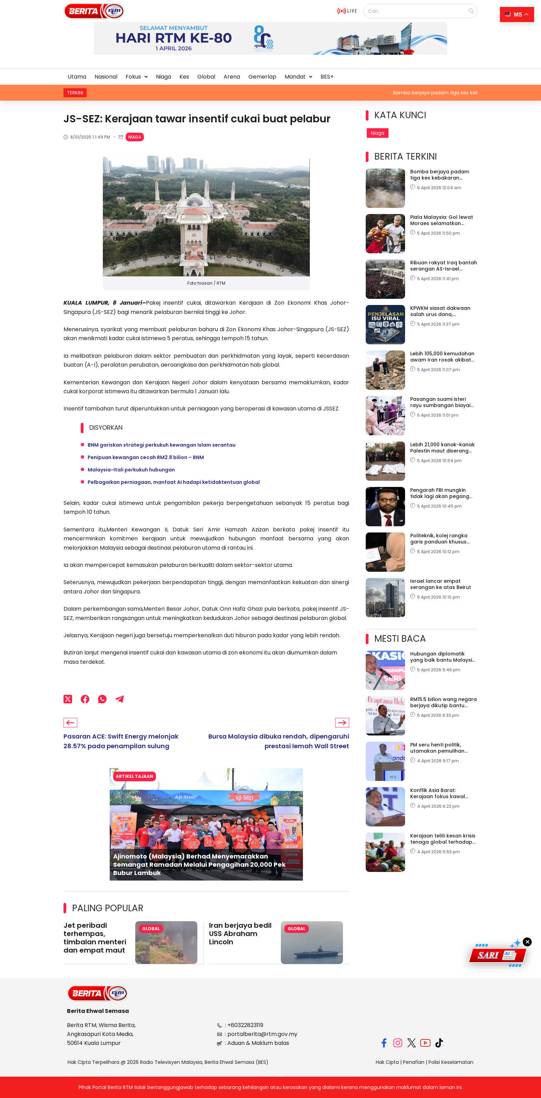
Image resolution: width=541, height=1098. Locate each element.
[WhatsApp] (102, 699)
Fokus (137, 77)
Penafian (413, 1061)
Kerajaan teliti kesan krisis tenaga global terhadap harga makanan (442, 839)
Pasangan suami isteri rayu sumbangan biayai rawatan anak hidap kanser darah (440, 402)
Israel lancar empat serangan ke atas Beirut (440, 584)
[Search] (471, 11)
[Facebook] (85, 699)
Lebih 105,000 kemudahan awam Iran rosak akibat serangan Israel (442, 356)
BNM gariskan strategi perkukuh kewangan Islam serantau (162, 444)
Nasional (106, 77)
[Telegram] (119, 699)
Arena (232, 77)
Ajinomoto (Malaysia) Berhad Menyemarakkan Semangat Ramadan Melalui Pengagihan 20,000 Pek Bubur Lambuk (199, 864)
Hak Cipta (387, 1061)
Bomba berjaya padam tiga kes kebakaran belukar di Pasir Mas (439, 175)
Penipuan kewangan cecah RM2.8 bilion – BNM (146, 457)
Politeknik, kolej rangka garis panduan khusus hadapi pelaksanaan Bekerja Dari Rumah (439, 538)
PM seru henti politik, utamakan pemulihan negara (437, 748)
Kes (184, 77)
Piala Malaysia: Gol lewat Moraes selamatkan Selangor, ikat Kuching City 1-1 (443, 220)
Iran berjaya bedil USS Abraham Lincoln (240, 934)
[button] (136, 77)
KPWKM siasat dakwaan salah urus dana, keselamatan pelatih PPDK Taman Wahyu (443, 311)
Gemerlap (262, 77)
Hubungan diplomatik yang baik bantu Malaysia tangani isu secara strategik (442, 657)
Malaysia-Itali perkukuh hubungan (131, 469)
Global (206, 77)
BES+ (327, 77)
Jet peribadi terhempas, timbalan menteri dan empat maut (94, 938)
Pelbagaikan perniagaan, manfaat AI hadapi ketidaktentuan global (174, 482)
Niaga (163, 77)
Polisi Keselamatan (451, 1061)
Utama (77, 77)
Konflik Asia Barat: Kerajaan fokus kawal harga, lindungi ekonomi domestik (440, 793)
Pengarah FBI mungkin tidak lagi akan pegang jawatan (439, 493)
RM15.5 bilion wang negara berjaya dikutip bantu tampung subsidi (443, 702)
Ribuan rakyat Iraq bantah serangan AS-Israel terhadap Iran (443, 266)
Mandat (298, 77)
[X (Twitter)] (67, 699)
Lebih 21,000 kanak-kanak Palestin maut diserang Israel (442, 447)
